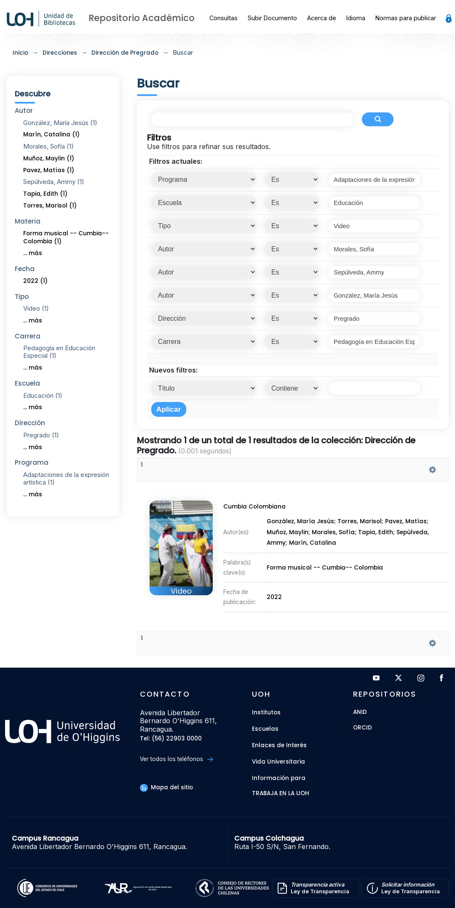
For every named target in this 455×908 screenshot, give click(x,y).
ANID (360, 712)
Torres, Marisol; (362, 524)
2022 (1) (35, 281)
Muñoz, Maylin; (289, 534)
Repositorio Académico (141, 18)
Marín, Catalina (313, 544)
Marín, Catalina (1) (51, 134)
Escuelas (265, 729)
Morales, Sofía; (335, 534)
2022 (274, 593)
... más (32, 253)
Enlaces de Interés (279, 745)
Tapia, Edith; (378, 534)
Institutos (266, 712)
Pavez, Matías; (408, 524)
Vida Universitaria (278, 762)
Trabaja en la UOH (280, 793)
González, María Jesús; (302, 524)
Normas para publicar (405, 17)
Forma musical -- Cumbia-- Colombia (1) (66, 237)
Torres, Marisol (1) (50, 206)
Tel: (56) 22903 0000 (171, 739)
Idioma (355, 17)
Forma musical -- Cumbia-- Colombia (325, 566)
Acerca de (321, 17)
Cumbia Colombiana (253, 510)
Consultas (223, 17)
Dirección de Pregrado (124, 53)
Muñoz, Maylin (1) (48, 158)
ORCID (362, 728)
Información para (278, 778)
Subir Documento (272, 17)
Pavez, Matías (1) (48, 170)
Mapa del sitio (166, 787)
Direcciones (60, 53)
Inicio (20, 53)
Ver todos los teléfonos (176, 759)
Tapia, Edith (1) (45, 194)
